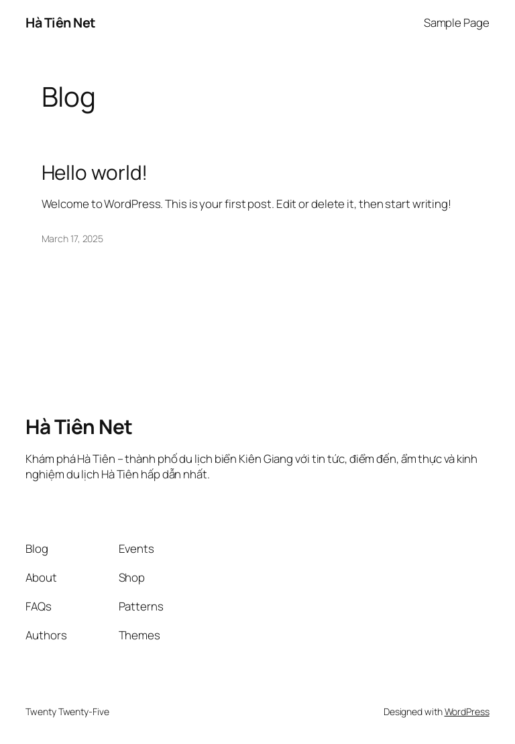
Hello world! (95, 172)
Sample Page (457, 22)
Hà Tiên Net (60, 22)
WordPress (467, 711)
